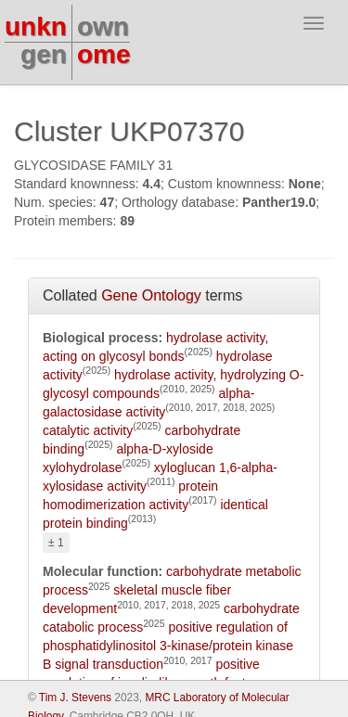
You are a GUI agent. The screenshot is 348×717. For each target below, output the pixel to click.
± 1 (56, 542)
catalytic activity (88, 430)
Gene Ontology (151, 295)
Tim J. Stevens (75, 697)
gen (43, 54)
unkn (36, 26)
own (103, 26)
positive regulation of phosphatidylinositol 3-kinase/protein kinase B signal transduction (168, 646)
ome (104, 54)
